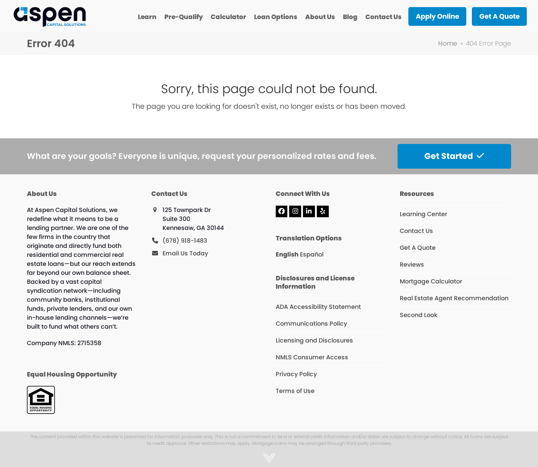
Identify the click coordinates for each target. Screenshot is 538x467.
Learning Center (423, 214)
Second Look (418, 315)
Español (312, 254)
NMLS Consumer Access (312, 357)
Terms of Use (295, 391)
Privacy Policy (296, 374)
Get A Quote (418, 247)
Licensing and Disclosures (314, 340)
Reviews (412, 264)
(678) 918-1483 (185, 240)
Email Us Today (185, 253)
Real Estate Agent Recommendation (454, 298)
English (287, 254)
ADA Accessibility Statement (318, 306)
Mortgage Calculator (431, 281)
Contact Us (416, 231)
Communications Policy (311, 323)
